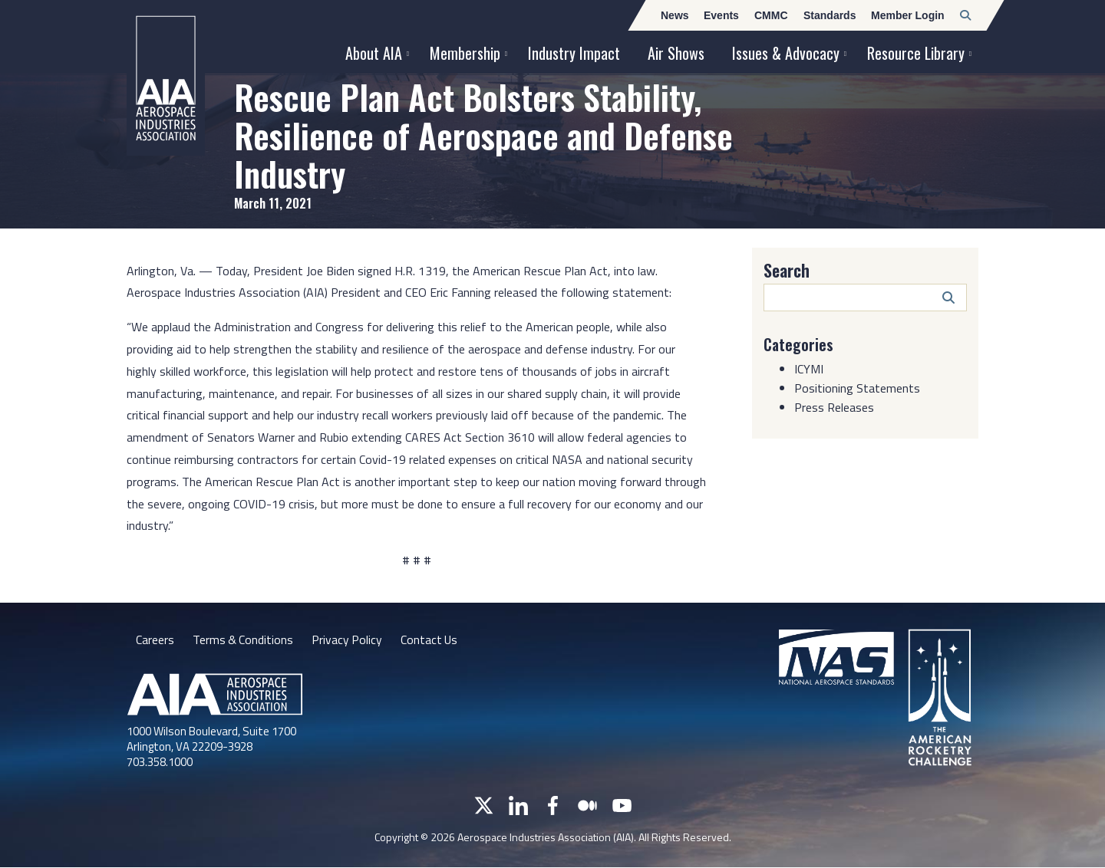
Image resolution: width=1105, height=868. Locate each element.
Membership (465, 52)
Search (787, 270)
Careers (155, 639)
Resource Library (916, 52)
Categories (799, 344)
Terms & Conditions (244, 639)
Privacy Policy (348, 639)
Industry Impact (574, 52)
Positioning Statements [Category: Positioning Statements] (857, 387)
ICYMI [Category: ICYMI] (808, 368)
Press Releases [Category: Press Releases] (834, 406)
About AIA (373, 52)
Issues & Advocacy (785, 52)
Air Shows (676, 52)
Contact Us (432, 639)
